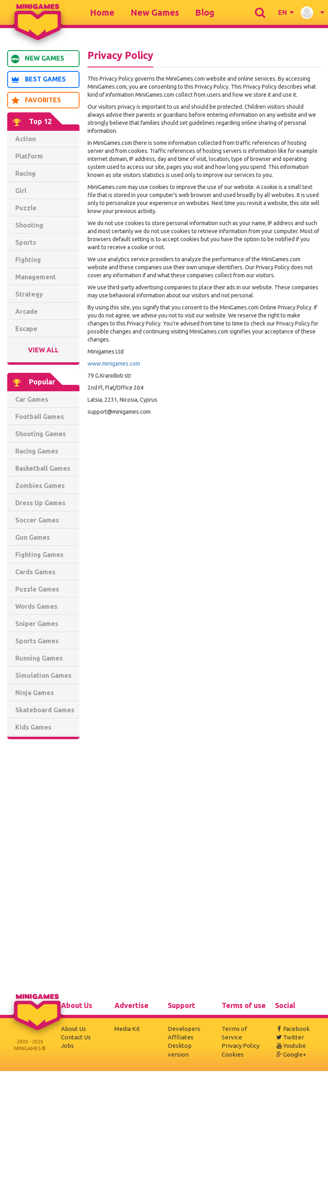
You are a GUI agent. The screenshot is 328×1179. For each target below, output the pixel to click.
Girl (20, 190)
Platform (29, 156)
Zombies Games (40, 485)
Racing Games (36, 451)
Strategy (29, 294)
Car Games (31, 399)
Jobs (67, 1045)
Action (25, 138)
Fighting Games (39, 554)
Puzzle (26, 207)
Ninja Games (34, 692)
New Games (154, 12)
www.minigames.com (114, 363)
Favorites (35, 100)
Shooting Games (40, 433)
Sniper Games (36, 623)
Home (102, 12)
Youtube (290, 1045)
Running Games (39, 658)
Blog (204, 12)
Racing (25, 173)
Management (35, 277)
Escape (26, 328)
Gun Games (32, 537)
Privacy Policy (240, 1045)
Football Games (39, 416)
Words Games (36, 606)
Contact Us (76, 1037)
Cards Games (35, 571)
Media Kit (127, 1028)
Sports (25, 242)
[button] (285, 12)
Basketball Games (42, 468)
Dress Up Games (40, 502)
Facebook (292, 1028)
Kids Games (33, 727)
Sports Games (37, 640)
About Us (73, 1028)
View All (43, 350)
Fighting (28, 259)
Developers (184, 1028)
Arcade (26, 311)
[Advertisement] (43, 867)
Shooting (29, 225)
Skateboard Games (44, 709)
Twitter (289, 1037)
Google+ (290, 1054)
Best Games (38, 80)
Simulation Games (43, 675)
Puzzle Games (37, 589)
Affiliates (181, 1037)
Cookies (233, 1054)
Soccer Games (37, 520)
